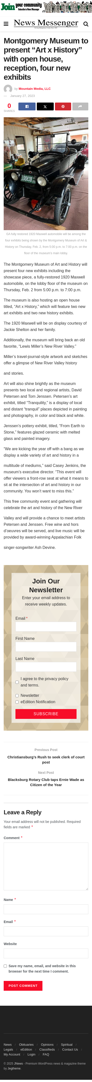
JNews (18, 1066)
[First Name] (46, 647)
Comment (13, 840)
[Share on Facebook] (26, 106)
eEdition (26, 1052)
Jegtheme (14, 1070)
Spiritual (66, 1047)
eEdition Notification (38, 702)
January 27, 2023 (22, 96)
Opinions (47, 1047)
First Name (25, 638)
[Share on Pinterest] (63, 106)
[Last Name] (46, 667)
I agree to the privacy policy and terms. (44, 682)
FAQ (46, 1056)
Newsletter (30, 695)
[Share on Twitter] (45, 106)
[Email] (46, 627)
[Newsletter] (17, 695)
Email (20, 618)
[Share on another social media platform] (80, 106)
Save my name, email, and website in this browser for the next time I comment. (42, 971)
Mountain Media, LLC (35, 89)
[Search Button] (85, 24)
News (8, 1047)
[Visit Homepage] (46, 24)
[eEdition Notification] (17, 702)
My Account (12, 1056)
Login (31, 1056)
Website (10, 946)
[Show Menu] (6, 24)
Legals (8, 1052)
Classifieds (47, 1052)
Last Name (24, 659)
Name (10, 902)
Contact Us (70, 1052)
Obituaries (26, 1047)
